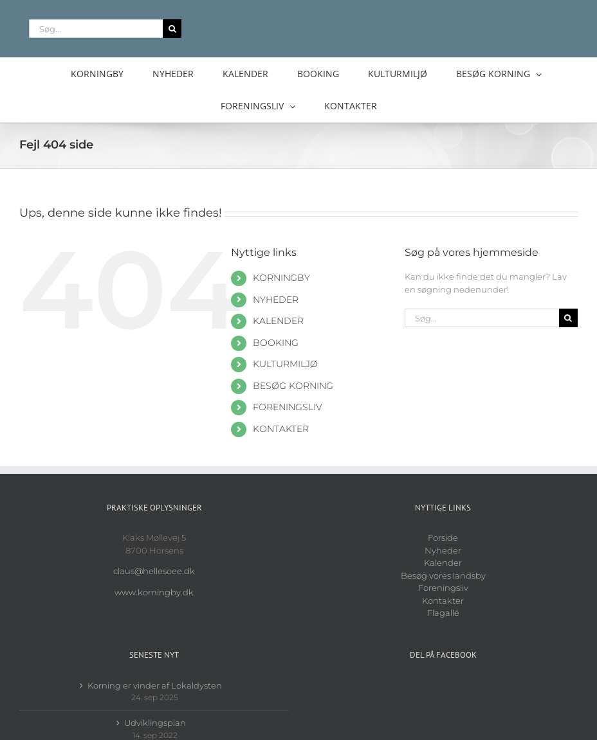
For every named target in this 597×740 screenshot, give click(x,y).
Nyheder (443, 550)
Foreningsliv (443, 587)
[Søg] (172, 28)
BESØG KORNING (293, 386)
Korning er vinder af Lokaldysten (154, 685)
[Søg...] (96, 28)
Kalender (443, 562)
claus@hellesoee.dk (154, 571)
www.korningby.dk (154, 592)
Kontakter (443, 600)
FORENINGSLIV (287, 407)
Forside (443, 537)
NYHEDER (275, 299)
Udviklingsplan (155, 722)
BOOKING (275, 342)
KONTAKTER (281, 429)
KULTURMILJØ (285, 364)
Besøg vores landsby (443, 575)
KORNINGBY (281, 278)
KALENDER (278, 321)
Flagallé (443, 613)
